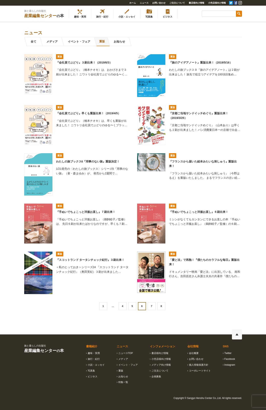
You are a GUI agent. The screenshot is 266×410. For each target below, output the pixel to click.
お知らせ (121, 41)
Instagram (229, 364)
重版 (103, 41)
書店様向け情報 (196, 3)
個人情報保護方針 (198, 364)
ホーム (132, 3)
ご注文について (177, 3)
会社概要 (194, 353)
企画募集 (156, 376)
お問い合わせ (159, 3)
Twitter (228, 353)
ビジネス (92, 376)
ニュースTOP (125, 353)
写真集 (91, 370)
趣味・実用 (94, 353)
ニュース (144, 3)
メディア (51, 41)
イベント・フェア (79, 41)
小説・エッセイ (96, 364)
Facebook (229, 359)
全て (33, 41)
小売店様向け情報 (217, 3)
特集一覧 (123, 382)
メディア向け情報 (161, 364)
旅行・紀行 (94, 359)
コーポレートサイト (200, 370)
